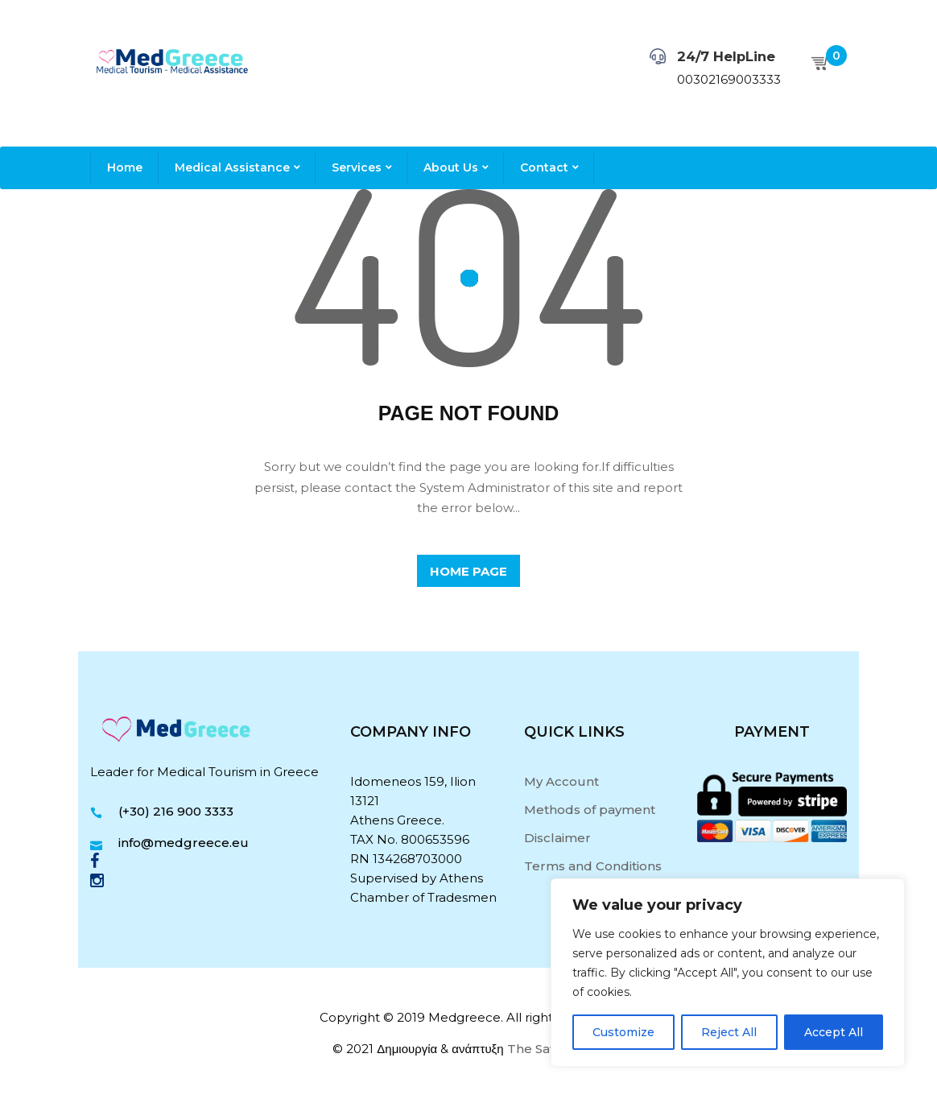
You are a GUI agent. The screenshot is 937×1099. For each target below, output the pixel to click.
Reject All (729, 1032)
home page (468, 571)
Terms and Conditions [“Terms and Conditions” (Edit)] (593, 866)
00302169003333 (729, 79)
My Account (561, 781)
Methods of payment (589, 809)
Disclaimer (557, 837)
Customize (623, 1032)
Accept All (833, 1032)
